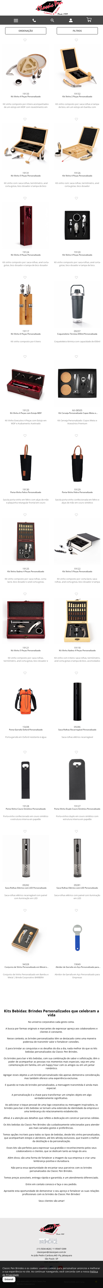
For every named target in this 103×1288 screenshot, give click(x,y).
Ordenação (26, 30)
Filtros (77, 30)
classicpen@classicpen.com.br (51, 1252)
